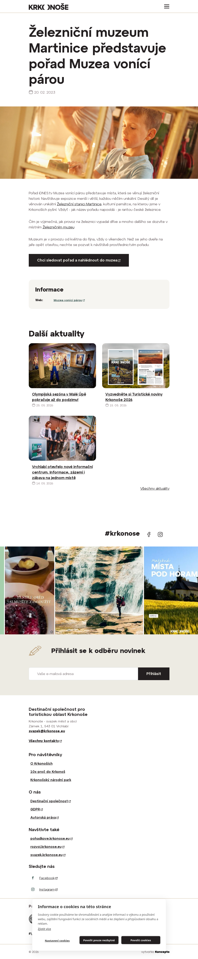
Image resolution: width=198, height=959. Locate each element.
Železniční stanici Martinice (79, 204)
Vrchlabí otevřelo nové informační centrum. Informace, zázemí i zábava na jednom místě (62, 472)
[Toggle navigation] (165, 6)
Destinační (50, 801)
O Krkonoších (41, 763)
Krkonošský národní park (50, 780)
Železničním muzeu (58, 227)
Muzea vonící (69, 300)
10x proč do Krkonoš (47, 771)
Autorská (44, 817)
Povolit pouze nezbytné (99, 940)
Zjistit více (44, 929)
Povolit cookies (141, 940)
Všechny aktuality (154, 488)
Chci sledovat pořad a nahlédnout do (79, 260)
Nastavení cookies (57, 940)
